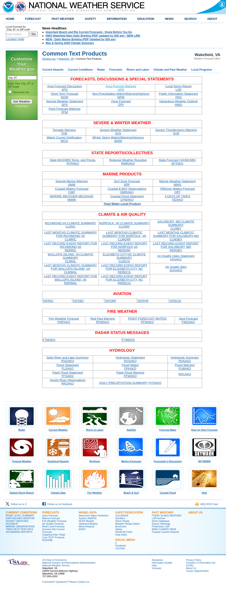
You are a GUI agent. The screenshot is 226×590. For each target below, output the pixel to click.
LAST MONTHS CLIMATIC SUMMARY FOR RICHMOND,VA (70, 236)
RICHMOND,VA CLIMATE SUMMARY (70, 224)
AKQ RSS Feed (206, 504)
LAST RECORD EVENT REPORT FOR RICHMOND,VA (70, 247)
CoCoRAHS (121, 515)
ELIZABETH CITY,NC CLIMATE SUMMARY (124, 258)
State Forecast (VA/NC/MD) (177, 161)
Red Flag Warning (102, 320)
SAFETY (90, 19)
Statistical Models (88, 523)
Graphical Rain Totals (53, 534)
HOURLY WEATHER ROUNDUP (17, 522)
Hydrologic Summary (185, 359)
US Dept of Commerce (54, 560)
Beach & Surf (131, 491)
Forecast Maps (167, 428)
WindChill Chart (123, 532)
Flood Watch (130, 366)
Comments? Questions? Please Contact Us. (66, 581)
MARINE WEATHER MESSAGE (71, 198)
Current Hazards (52, 69)
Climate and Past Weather (170, 69)
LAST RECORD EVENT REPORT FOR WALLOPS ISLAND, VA (70, 279)
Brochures (120, 526)
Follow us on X (16, 504)
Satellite (131, 428)
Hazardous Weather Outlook (178, 103)
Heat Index (121, 534)
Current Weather (58, 428)
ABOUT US (195, 512)
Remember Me (21, 92)
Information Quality (162, 562)
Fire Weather (94, 491)
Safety (118, 529)
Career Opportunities (197, 570)
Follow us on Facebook (57, 504)
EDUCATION (145, 19)
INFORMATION (117, 19)
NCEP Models (86, 521)
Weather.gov (49, 58)
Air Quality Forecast (53, 523)
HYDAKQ (155, 383)
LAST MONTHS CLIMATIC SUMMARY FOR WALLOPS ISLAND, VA (70, 269)
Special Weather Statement (64, 103)
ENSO (82, 529)
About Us (191, 568)
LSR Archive (158, 518)
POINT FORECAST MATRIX (147, 320)
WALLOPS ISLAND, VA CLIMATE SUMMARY (70, 258)
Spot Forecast (188, 320)
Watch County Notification (64, 139)
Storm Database (160, 521)
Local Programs (201, 69)
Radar (101, 69)
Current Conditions (80, 69)
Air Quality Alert (175, 268)
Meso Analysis (86, 526)
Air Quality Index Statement (175, 257)
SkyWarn (120, 518)
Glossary (156, 568)
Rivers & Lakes (94, 428)
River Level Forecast (53, 526)
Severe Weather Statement (118, 131)
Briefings (94, 460)
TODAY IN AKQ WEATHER (166, 515)
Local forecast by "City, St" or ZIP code (18, 28)
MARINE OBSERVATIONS (20, 526)
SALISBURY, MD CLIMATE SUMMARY (176, 225)
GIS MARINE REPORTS (19, 532)
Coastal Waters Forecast (71, 190)
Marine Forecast (51, 518)
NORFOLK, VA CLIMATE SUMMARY (124, 224)
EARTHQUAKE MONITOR (20, 518)
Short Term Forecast (65, 95)
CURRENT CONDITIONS (21, 512)
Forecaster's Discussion (167, 460)
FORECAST (33, 19)
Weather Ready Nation (127, 523)
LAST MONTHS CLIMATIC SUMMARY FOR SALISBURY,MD (176, 236)
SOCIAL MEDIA (125, 539)
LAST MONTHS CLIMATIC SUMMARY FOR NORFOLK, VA (124, 236)
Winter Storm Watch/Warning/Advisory (118, 139)
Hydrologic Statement (130, 359)
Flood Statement (67, 366)
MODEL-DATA (88, 512)
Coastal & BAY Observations (127, 190)
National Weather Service (56, 565)
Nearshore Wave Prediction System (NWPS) (93, 517)
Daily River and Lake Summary (68, 359)
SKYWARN (204, 460)
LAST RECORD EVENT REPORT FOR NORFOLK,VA (124, 247)
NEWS (169, 19)
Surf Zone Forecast (127, 183)
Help (154, 565)
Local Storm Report (178, 88)
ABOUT (212, 19)
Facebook (120, 545)
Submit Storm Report (21, 491)
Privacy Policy (21, 106)
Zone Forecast (121, 103)
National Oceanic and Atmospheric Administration (68, 562)
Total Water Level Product (122, 203)
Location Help (15, 39)
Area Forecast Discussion (64, 88)
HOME (10, 19)
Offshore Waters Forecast (177, 190)
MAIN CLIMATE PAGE (164, 529)
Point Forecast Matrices (65, 110)
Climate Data (58, 491)
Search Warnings (161, 523)
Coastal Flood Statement (127, 198)
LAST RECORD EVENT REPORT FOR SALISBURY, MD (176, 247)
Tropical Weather (21, 460)
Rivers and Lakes (137, 69)
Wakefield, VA (66, 58)
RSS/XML (47, 540)
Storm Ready (122, 521)
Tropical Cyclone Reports (165, 532)
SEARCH (190, 19)
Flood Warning (184, 366)
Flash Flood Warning (130, 374)
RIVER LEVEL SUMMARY (20, 515)
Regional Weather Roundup (128, 161)
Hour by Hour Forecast (204, 428)
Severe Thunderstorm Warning (176, 131)
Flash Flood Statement (67, 374)
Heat (204, 491)
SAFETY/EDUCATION (129, 512)
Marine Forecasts (131, 460)
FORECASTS (50, 512)
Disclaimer (157, 560)
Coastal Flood (167, 491)
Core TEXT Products (53, 537)
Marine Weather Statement (177, 183)
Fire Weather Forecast (64, 320)
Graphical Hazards (58, 460)
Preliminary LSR (160, 526)
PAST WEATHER (63, 19)
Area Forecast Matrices (120, 88)
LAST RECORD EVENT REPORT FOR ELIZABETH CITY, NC (124, 269)
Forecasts (115, 69)
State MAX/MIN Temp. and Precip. (73, 161)
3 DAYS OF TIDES (177, 198)
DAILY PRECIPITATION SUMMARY (123, 383)
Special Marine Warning (71, 183)
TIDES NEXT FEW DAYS (19, 529)
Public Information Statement (178, 95)
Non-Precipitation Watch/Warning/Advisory (121, 95)
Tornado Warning (64, 131)
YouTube (120, 548)
